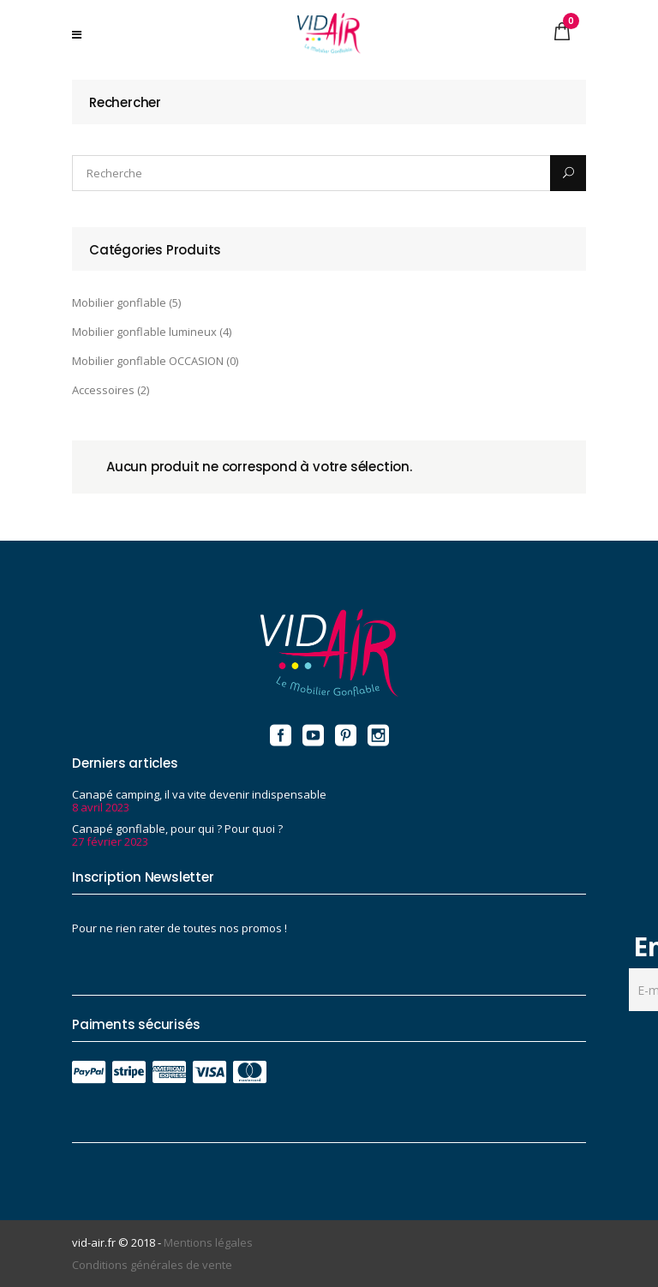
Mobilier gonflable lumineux (144, 331)
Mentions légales (208, 1242)
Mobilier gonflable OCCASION (148, 360)
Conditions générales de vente (152, 1264)
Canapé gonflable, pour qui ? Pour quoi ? (177, 828)
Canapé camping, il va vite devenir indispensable (199, 794)
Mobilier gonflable (119, 302)
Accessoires (103, 390)
